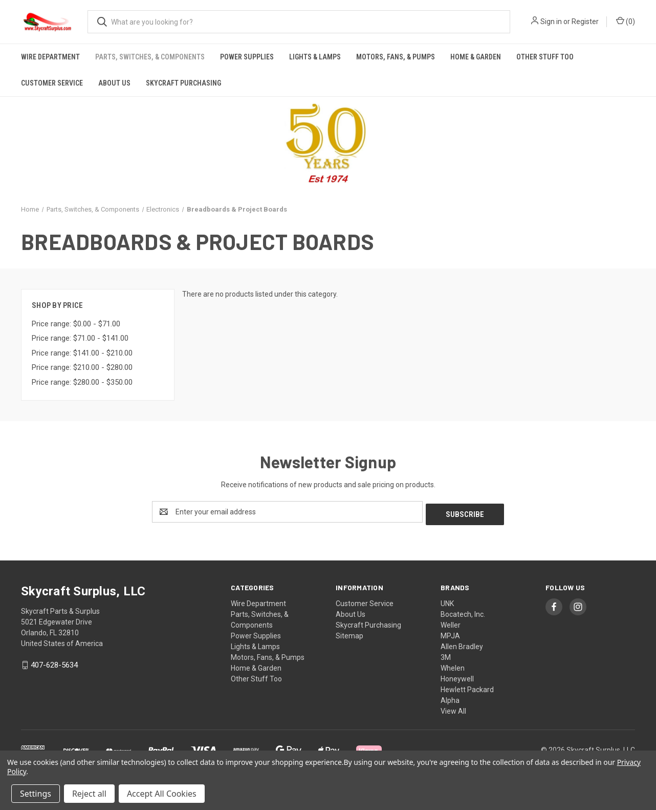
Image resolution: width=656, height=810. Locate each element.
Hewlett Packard (467, 687)
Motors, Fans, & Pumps (395, 57)
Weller (451, 622)
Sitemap (349, 633)
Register (585, 21)
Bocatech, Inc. (463, 612)
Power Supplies (247, 57)
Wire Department (50, 57)
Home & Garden (475, 57)
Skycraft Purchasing (183, 83)
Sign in (551, 21)
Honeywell (457, 676)
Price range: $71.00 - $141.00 (80, 338)
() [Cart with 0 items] (625, 21)
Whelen (453, 665)
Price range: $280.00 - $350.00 (82, 382)
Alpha (450, 698)
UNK (447, 601)
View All (453, 708)
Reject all (89, 793)
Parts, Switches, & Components (150, 57)
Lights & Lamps (315, 57)
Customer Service (52, 83)
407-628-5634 (54, 663)
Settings (35, 793)
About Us (114, 83)
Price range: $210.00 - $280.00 (82, 367)
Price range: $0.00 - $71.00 (76, 323)
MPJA (450, 633)
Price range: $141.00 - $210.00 (82, 353)
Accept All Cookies (161, 793)
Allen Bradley (462, 644)
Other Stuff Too (545, 57)
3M (446, 655)
